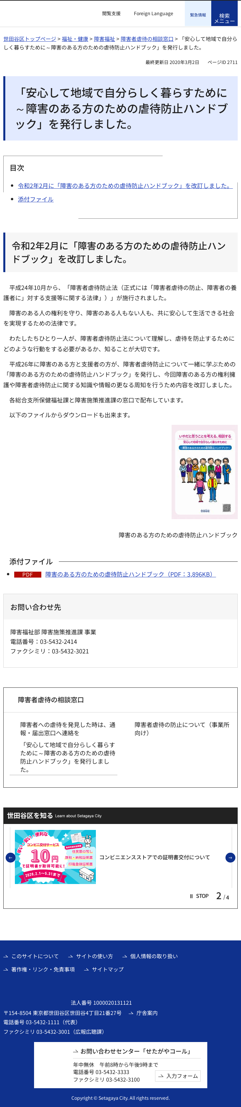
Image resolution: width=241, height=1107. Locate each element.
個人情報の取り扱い (154, 955)
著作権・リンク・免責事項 (43, 968)
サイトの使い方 (94, 955)
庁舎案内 (147, 1012)
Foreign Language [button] (153, 13)
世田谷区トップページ (29, 38)
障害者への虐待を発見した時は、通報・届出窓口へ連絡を (67, 727)
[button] (107, 13)
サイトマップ (108, 968)
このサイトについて (35, 955)
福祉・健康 (75, 38)
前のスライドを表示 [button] (15, 857)
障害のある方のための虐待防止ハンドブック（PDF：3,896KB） (130, 573)
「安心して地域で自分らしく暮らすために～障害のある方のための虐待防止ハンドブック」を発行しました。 (67, 756)
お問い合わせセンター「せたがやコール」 (136, 1050)
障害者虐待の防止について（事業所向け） (182, 727)
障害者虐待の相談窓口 (147, 38)
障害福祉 (104, 38)
